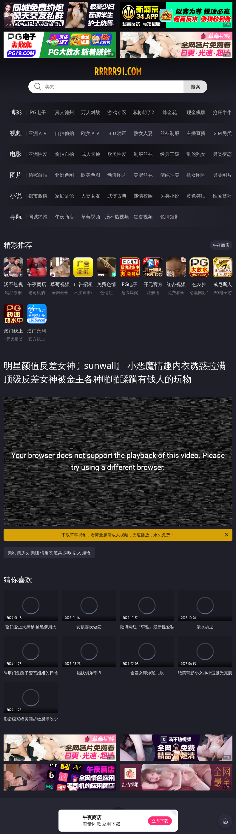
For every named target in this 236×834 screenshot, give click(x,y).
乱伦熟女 (196, 154)
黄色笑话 (196, 195)
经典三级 (169, 154)
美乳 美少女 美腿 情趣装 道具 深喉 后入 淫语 (49, 552)
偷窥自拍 (37, 175)
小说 (16, 196)
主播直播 (196, 133)
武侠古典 (117, 195)
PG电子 (38, 112)
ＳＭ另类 (222, 133)
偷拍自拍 (64, 154)
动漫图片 (117, 175)
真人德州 (64, 112)
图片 (16, 175)
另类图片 (222, 175)
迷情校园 (143, 195)
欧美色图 (90, 175)
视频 (16, 133)
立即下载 (160, 821)
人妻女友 (90, 195)
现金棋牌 (196, 112)
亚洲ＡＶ (37, 133)
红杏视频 (143, 216)
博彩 (16, 112)
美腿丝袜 (143, 175)
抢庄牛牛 (222, 112)
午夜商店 (64, 216)
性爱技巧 (222, 195)
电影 (16, 154)
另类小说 (169, 195)
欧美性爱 (117, 154)
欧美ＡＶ (90, 133)
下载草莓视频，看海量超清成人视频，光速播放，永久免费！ (145, 534)
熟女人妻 (143, 133)
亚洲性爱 (37, 154)
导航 (16, 216)
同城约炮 (37, 216)
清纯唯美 (169, 175)
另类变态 (222, 154)
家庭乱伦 (64, 195)
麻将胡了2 (143, 112)
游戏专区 (117, 112)
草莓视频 (90, 216)
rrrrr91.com (118, 71)
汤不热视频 (117, 216)
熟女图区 (196, 175)
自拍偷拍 (64, 133)
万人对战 (90, 112)
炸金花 (170, 112)
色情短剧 (169, 216)
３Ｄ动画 (117, 133)
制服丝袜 (143, 154)
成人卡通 (90, 154)
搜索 (195, 86)
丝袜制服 (169, 133)
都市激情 (37, 195)
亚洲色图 (64, 175)
